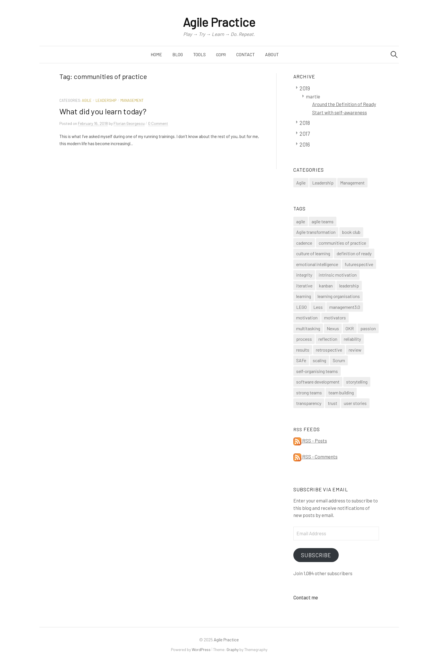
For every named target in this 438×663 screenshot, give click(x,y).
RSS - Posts (310, 440)
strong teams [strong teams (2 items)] (309, 392)
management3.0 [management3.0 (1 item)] (344, 307)
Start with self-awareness (339, 112)
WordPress (201, 649)
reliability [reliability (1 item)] (352, 339)
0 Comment (158, 123)
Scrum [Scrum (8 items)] (339, 360)
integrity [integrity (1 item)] (304, 274)
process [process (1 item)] (304, 339)
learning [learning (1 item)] (303, 296)
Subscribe (316, 555)
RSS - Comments (315, 456)
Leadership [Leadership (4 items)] (323, 182)
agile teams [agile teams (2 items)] (323, 221)
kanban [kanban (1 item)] (326, 285)
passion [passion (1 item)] (368, 328)
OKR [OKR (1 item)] (350, 328)
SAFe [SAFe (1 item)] (301, 360)
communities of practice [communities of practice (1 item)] (342, 243)
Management (132, 100)
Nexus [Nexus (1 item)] (333, 328)
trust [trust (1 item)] (332, 403)
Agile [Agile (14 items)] (301, 182)
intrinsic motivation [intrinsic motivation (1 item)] (338, 274)
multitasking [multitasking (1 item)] (308, 328)
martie (313, 96)
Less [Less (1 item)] (318, 307)
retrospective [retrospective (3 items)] (329, 349)
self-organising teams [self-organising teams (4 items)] (317, 371)
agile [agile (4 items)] (300, 221)
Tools (199, 54)
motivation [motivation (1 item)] (307, 317)
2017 (305, 133)
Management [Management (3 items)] (352, 182)
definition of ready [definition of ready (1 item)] (354, 253)
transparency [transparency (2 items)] (308, 403)
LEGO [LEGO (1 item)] (301, 307)
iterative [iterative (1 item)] (304, 285)
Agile (87, 100)
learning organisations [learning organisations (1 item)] (339, 296)
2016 (305, 144)
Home (156, 54)
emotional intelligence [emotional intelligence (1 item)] (317, 264)
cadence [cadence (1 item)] (304, 243)
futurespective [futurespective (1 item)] (359, 264)
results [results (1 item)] (302, 349)
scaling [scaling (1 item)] (319, 360)
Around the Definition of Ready (344, 104)
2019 (305, 88)
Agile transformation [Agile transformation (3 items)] (316, 232)
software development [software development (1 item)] (318, 381)
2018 (305, 122)
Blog (177, 54)
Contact (245, 54)
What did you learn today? (102, 111)
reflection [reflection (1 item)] (327, 339)
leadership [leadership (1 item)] (349, 285)
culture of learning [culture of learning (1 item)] (313, 253)
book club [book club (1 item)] (351, 232)
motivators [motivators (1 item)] (335, 317)
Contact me (305, 597)
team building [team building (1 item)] (341, 392)
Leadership (106, 100)
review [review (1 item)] (355, 349)
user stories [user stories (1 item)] (355, 403)
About (272, 54)
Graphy (233, 649)
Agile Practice (219, 22)
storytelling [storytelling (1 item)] (357, 381)
